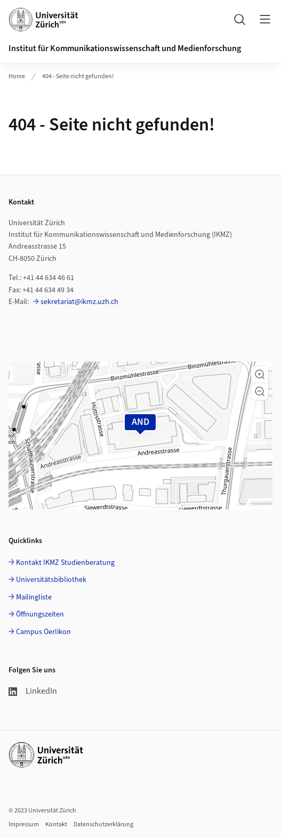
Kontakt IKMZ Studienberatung (65, 562)
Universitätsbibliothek (51, 579)
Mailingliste (34, 597)
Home (17, 76)
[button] (259, 374)
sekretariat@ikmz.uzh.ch (79, 302)
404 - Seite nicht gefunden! (78, 76)
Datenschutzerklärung (103, 824)
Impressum (24, 824)
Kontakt (56, 824)
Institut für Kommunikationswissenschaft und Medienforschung (125, 48)
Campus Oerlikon (43, 632)
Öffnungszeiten (40, 614)
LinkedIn (33, 691)
